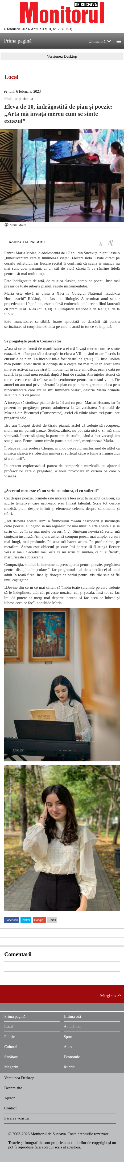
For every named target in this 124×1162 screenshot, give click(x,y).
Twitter (26, 920)
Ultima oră (72, 1016)
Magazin (11, 1067)
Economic (72, 1057)
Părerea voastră (16, 1118)
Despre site (13, 1088)
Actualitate (72, 1026)
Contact (10, 1108)
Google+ (39, 920)
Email (52, 920)
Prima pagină (15, 1016)
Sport (68, 1036)
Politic (9, 1036)
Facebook (12, 920)
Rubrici (70, 1067)
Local (11, 77)
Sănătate (11, 1057)
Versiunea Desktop (19, 1078)
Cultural (10, 1047)
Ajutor (9, 1098)
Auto (68, 1047)
